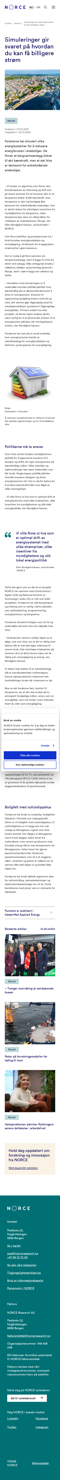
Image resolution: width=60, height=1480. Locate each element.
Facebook (42, 1418)
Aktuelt (17, 23)
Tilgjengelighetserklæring (24, 1273)
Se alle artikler (47, 928)
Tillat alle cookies (30, 755)
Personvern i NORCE (20, 1288)
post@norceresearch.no (22, 1253)
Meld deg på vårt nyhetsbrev (23, 1167)
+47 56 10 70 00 (17, 1257)
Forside (8, 23)
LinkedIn (12, 1418)
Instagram (42, 1427)
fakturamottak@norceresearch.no (28, 1336)
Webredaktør (40, 1463)
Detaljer (45, 745)
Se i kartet (13, 1246)
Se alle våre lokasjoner (21, 1265)
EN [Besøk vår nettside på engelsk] (38, 7)
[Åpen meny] (53, 7)
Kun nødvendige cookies (30, 764)
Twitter (11, 1427)
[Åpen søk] (45, 7)
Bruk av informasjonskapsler (25, 1280)
